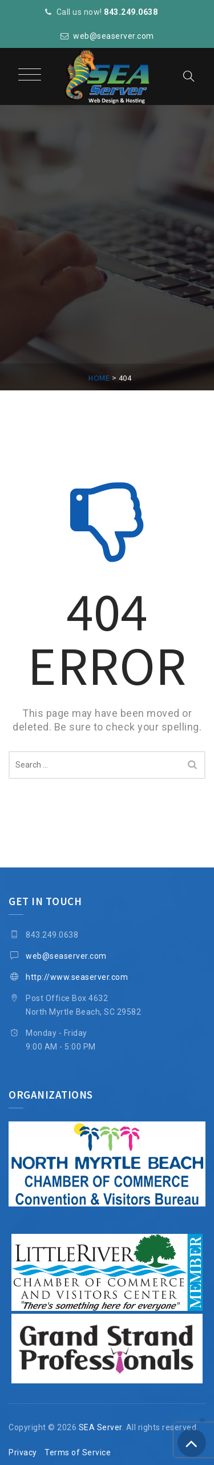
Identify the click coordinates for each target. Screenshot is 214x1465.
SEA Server (100, 1427)
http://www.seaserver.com (77, 977)
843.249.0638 (131, 12)
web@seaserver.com (113, 36)
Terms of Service (78, 1452)
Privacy (23, 1452)
